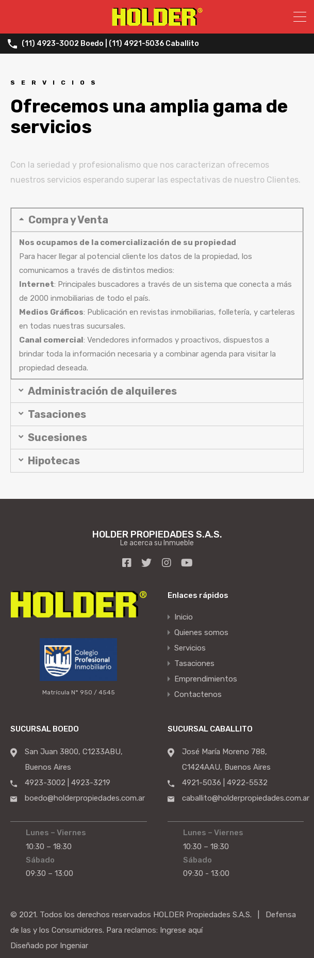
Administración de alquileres (102, 391)
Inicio (183, 616)
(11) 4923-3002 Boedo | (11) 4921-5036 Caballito (110, 44)
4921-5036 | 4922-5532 (225, 782)
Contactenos (198, 693)
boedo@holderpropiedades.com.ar (85, 797)
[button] (157, 220)
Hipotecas (54, 460)
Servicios (190, 647)
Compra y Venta (68, 220)
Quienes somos (201, 631)
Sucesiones (57, 437)
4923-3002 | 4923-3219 (67, 782)
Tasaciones (57, 414)
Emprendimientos (205, 678)
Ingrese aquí (181, 929)
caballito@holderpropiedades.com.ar (245, 797)
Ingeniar (74, 945)
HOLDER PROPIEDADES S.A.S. (157, 534)
